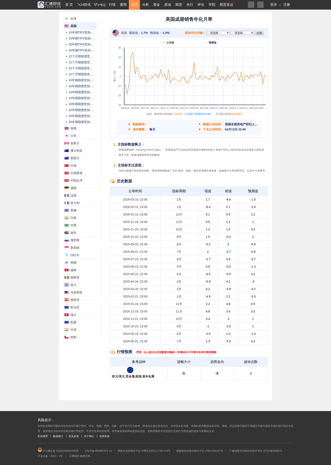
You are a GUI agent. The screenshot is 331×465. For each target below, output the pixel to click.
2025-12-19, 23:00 (135, 222)
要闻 (123, 4)
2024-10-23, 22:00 (135, 326)
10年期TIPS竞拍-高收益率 (86, 38)
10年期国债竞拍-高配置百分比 (89, 98)
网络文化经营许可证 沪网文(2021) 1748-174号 (144, 450)
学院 (212, 4)
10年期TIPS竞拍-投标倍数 (86, 44)
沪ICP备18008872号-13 (98, 450)
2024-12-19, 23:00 (135, 311)
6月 (179, 259)
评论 (200, 4)
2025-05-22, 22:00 (135, 274)
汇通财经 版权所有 (79, 456)
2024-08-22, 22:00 (135, 341)
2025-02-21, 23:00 (135, 296)
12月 (179, 214)
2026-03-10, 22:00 (135, 199)
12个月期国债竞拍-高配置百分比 (90, 74)
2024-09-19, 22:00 (135, 333)
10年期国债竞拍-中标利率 (86, 104)
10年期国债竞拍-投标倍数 (86, 92)
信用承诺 (104, 436)
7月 (179, 251)
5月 (179, 266)
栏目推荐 (43, 436)
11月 (179, 222)
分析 (145, 4)
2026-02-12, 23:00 (135, 207)
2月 (179, 199)
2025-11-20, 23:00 (135, 229)
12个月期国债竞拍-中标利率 (87, 62)
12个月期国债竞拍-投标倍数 (87, 68)
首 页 (69, 4)
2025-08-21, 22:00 (135, 251)
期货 (178, 4)
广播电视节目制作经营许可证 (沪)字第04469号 (255, 450)
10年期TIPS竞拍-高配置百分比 (89, 50)
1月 (179, 207)
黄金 (156, 4)
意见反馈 (74, 436)
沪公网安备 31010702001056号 (58, 450)
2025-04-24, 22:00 (135, 281)
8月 (179, 244)
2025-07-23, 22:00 (135, 259)
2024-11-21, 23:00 (135, 319)
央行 (189, 4)
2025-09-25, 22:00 (135, 244)
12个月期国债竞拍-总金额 (86, 56)
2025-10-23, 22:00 (135, 236)
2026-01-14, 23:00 (135, 214)
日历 (134, 4)
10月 (179, 229)
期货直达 (226, 4)
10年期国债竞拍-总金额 (84, 80)
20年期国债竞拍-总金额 (84, 110)
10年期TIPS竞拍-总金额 (84, 32)
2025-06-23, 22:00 (135, 266)
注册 (286, 4)
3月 (179, 281)
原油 (167, 4)
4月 (179, 274)
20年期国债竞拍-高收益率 (86, 116)
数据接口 (58, 436)
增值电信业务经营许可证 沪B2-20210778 (199, 450)
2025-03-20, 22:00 (135, 289)
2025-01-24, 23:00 (135, 304)
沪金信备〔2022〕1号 (50, 456)
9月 (179, 236)
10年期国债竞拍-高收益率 (86, 86)
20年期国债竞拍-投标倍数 (86, 122)
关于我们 (89, 436)
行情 (112, 4)
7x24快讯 (84, 4)
